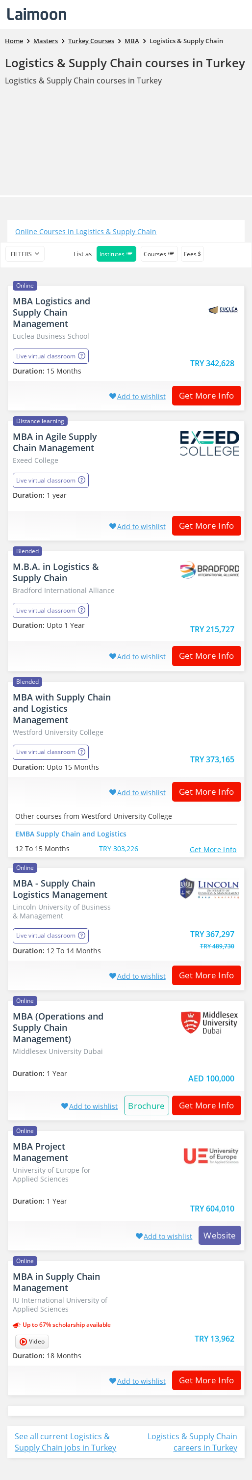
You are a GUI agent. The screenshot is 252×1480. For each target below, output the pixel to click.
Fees (192, 254)
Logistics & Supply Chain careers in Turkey (192, 1442)
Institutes (116, 254)
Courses (159, 254)
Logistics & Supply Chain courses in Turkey (125, 62)
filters (21, 254)
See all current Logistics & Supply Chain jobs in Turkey (65, 1442)
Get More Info (203, 395)
